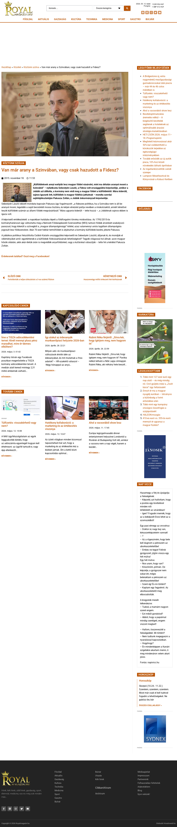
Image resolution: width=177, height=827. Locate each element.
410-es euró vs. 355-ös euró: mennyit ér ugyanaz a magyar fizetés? (157, 421)
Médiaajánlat (144, 772)
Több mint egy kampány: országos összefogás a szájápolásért (155, 408)
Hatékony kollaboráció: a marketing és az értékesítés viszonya (61, 425)
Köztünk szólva (31, 67)
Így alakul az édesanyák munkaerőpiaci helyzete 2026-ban (64, 339)
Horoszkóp (145, 680)
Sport (121, 19)
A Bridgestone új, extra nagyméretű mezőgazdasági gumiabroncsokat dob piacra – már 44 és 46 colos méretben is (157, 83)
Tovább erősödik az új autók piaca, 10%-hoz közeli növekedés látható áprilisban (157, 162)
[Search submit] (127, 8)
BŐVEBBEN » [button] (6, 377)
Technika (91, 19)
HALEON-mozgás (151, 414)
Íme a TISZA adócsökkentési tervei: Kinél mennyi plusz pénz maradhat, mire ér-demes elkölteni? (19, 342)
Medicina (107, 19)
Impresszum (143, 775)
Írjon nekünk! (144, 794)
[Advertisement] (88, 44)
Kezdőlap (6, 67)
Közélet (17, 67)
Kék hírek (99, 779)
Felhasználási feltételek (149, 783)
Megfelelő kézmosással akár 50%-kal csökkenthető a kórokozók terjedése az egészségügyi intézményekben (157, 148)
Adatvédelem (144, 786)
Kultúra (76, 19)
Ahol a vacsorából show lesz (105, 422)
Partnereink (143, 779)
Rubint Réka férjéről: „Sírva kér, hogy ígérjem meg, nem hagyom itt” (107, 340)
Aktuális (43, 19)
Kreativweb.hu (170, 823)
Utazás (98, 775)
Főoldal (28, 19)
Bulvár (150, 19)
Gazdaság (60, 19)
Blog (140, 790)
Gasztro (135, 19)
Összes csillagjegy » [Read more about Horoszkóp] (150, 705)
